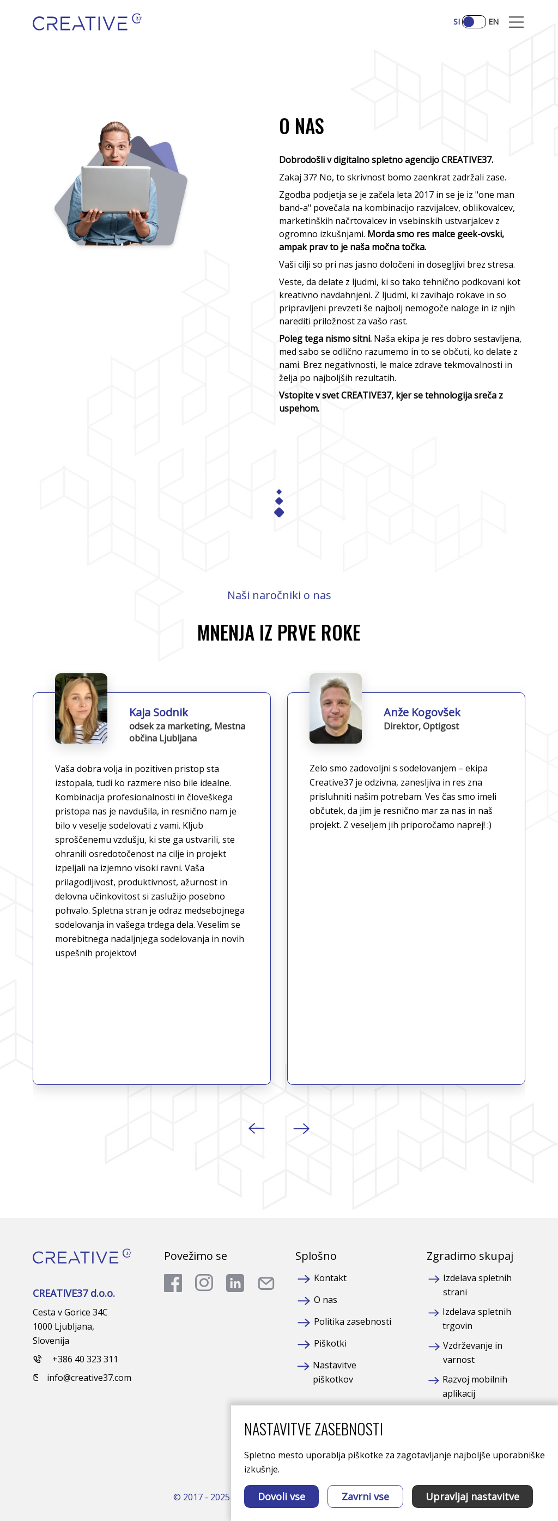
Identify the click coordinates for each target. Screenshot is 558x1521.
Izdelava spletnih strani (477, 1285)
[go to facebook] (173, 1283)
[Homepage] (87, 21)
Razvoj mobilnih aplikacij (474, 1386)
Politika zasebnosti (352, 1321)
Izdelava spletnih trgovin (476, 1319)
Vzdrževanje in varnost (472, 1352)
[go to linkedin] (235, 1283)
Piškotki (330, 1343)
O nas (325, 1300)
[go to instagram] (204, 1283)
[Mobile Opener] (516, 22)
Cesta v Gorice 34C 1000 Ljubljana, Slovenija (70, 1326)
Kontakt (330, 1278)
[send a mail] (266, 1283)
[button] (257, 1128)
